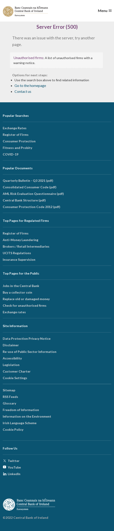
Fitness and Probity (17, 148)
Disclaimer (11, 345)
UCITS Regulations (17, 253)
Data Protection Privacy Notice (27, 338)
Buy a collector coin (17, 292)
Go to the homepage (30, 85)
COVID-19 (10, 154)
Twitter (13, 461)
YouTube (14, 467)
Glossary (9, 403)
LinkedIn (14, 474)
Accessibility (12, 358)
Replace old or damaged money (26, 299)
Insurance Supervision (19, 259)
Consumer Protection (19, 141)
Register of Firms (16, 134)
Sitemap (9, 390)
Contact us (23, 91)
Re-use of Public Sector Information (29, 352)
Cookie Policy (13, 429)
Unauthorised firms (28, 57)
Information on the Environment (27, 416)
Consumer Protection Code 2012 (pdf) (31, 207)
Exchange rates (14, 312)
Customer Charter (17, 371)
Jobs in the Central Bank (21, 286)
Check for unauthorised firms (24, 305)
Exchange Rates (15, 128)
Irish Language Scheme (19, 423)
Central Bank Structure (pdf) (24, 200)
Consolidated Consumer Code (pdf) (29, 187)
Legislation (11, 365)
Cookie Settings (15, 378)
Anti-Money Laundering (20, 240)
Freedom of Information (21, 410)
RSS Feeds (10, 397)
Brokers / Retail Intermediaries (26, 246)
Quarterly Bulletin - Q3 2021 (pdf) (28, 180)
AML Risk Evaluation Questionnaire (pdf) (33, 194)
